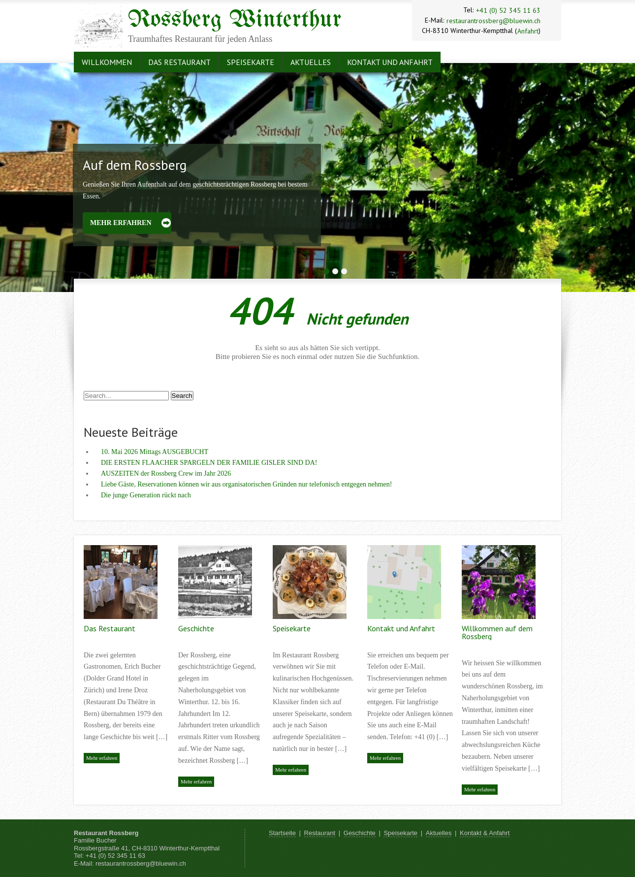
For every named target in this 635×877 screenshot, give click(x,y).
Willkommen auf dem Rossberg (497, 632)
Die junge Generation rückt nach (146, 495)
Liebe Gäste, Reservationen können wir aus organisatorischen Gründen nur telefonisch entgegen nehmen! (246, 484)
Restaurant (320, 833)
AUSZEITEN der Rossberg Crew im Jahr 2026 (166, 473)
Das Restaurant (179, 62)
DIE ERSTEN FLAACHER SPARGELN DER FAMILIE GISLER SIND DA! (209, 462)
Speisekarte (250, 62)
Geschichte (196, 628)
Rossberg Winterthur (235, 20)
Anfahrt (528, 31)
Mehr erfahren (121, 223)
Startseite (282, 833)
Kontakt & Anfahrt (484, 833)
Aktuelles (310, 62)
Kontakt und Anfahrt (390, 62)
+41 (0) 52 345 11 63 (508, 10)
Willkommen (107, 62)
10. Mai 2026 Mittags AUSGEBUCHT (154, 451)
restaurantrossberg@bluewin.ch (493, 20)
